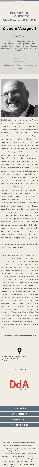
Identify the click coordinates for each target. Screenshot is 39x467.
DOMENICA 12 (19, 425)
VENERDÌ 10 (19, 414)
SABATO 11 (20, 419)
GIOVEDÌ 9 (19, 408)
